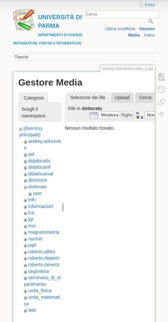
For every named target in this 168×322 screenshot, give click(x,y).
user (37, 193)
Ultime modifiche (120, 29)
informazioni (40, 206)
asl (31, 154)
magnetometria (43, 232)
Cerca (151, 21)
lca (31, 212)
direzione (37, 180)
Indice (149, 35)
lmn (32, 225)
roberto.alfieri (41, 251)
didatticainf (39, 167)
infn (32, 199)
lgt (30, 219)
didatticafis (39, 160)
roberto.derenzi (43, 264)
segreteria (38, 271)
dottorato (37, 186)
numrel (35, 238)
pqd (32, 245)
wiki (32, 310)
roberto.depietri (43, 258)
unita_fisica (39, 290)
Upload (122, 97)
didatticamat (40, 173)
